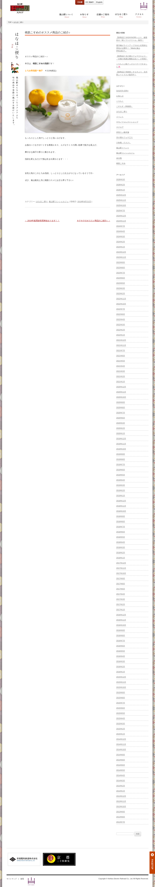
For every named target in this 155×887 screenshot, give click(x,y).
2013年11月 (121, 801)
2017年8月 (120, 584)
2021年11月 (121, 345)
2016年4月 (120, 656)
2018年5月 (120, 537)
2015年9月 (120, 692)
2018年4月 (120, 542)
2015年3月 (120, 724)
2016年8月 (120, 635)
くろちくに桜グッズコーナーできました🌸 (131, 65)
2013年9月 (120, 812)
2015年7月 (120, 703)
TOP (9, 22)
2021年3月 (120, 371)
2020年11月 (121, 392)
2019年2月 (120, 490)
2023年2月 (120, 293)
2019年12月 (121, 439)
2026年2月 (120, 185)
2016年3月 (120, 661)
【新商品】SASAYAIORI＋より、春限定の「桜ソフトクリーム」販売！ (131, 38)
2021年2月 (120, 376)
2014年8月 (120, 760)
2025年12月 (121, 195)
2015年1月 (120, 734)
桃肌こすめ (120, 163)
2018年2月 (120, 553)
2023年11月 (121, 257)
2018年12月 (121, 501)
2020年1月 (120, 433)
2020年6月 (120, 418)
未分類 (119, 158)
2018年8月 (120, 521)
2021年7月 (120, 350)
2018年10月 (121, 511)
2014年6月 (120, 765)
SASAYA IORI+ (122, 91)
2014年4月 (120, 775)
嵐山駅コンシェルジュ (59, 201)
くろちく (120, 101)
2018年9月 (120, 516)
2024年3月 (120, 236)
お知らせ (120, 96)
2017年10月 (121, 573)
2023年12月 (121, 252)
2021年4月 (120, 366)
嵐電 (22, 879)
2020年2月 (120, 428)
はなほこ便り (42, 201)
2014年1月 (120, 791)
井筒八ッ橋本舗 (122, 132)
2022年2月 (120, 330)
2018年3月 (120, 547)
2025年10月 (121, 205)
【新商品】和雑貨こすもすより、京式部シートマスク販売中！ (131, 73)
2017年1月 (120, 610)
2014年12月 (121, 739)
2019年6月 (120, 470)
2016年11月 (121, 620)
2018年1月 (120, 558)
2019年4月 (120, 480)
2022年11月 (121, 299)
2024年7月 (120, 226)
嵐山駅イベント (122, 148)
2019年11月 (121, 444)
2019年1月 (120, 496)
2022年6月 (120, 314)
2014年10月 (121, 749)
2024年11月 (121, 221)
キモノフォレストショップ (127, 122)
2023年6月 (120, 278)
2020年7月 (120, 413)
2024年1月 (120, 247)
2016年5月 (120, 651)
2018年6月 (120, 532)
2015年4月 (120, 718)
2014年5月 (120, 770)
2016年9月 (120, 630)
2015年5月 (120, 713)
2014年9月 (120, 755)
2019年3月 (120, 485)
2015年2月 (120, 729)
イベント (120, 117)
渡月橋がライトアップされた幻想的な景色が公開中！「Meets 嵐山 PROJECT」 (131, 48)
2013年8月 (120, 817)
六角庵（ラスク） (123, 143)
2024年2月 (120, 242)
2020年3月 (120, 423)
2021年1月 (120, 382)
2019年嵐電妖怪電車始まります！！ (42, 220)
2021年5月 (120, 361)
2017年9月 (120, 578)
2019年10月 (121, 449)
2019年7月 (120, 464)
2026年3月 (120, 179)
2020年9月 (120, 402)
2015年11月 (121, 682)
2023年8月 (120, 268)
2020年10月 (121, 397)
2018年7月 (120, 527)
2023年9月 (120, 262)
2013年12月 (121, 796)
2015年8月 (120, 698)
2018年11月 (121, 506)
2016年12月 (121, 615)
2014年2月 (120, 786)
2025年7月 (120, 211)
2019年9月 (120, 454)
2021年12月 (121, 340)
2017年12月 (121, 563)
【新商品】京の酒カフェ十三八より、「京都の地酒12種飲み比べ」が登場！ (132, 57)
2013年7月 (120, 822)
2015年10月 (121, 687)
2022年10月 (121, 304)
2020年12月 (121, 387)
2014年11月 (121, 744)
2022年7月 (120, 309)
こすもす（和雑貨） (124, 106)
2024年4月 (120, 231)
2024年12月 (121, 216)
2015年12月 (121, 677)
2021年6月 (120, 356)
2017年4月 (120, 594)
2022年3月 (120, 325)
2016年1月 (120, 672)
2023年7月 (120, 273)
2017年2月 (120, 604)
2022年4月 (120, 319)
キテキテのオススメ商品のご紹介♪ (93, 220)
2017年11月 (121, 568)
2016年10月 (121, 625)
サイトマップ (12, 879)
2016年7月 (120, 641)
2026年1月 (120, 190)
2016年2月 (120, 667)
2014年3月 (120, 781)
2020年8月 (120, 407)
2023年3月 (120, 288)
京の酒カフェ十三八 (124, 137)
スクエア (120, 127)
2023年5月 (120, 283)
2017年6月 (120, 589)
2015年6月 (120, 708)
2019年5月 (120, 475)
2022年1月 (120, 335)
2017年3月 (120, 599)
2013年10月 (121, 806)
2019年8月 (120, 459)
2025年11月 (121, 200)
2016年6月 (120, 646)
